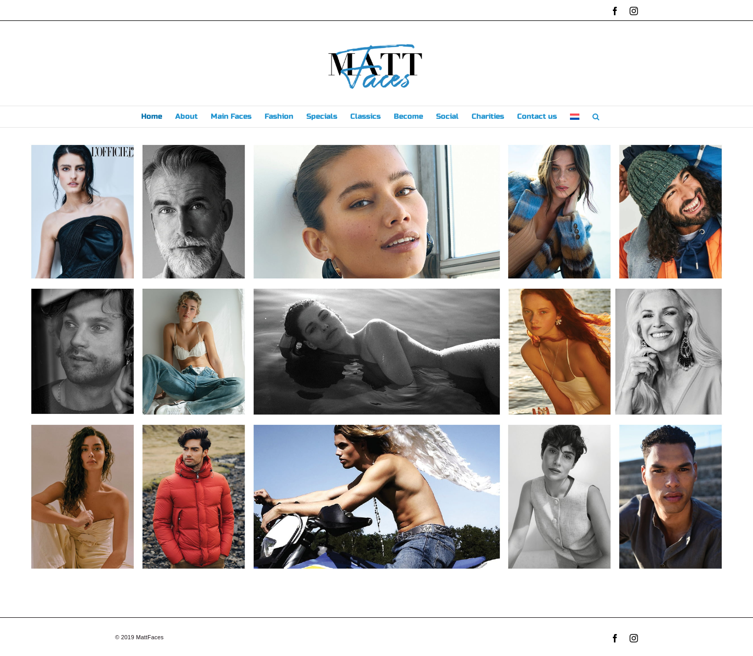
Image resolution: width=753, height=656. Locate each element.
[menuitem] (574, 116)
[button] (595, 116)
